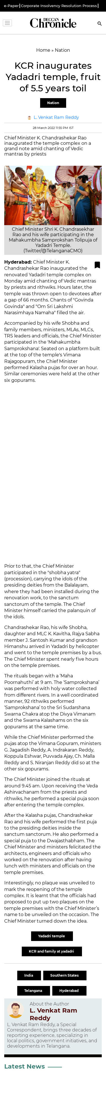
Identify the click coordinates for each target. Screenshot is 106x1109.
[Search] (100, 24)
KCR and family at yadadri (52, 951)
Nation (53, 103)
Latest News (24, 1066)
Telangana (33, 991)
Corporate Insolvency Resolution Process (59, 6)
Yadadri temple (52, 936)
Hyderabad (69, 991)
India (29, 975)
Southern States (64, 975)
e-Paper (11, 6)
